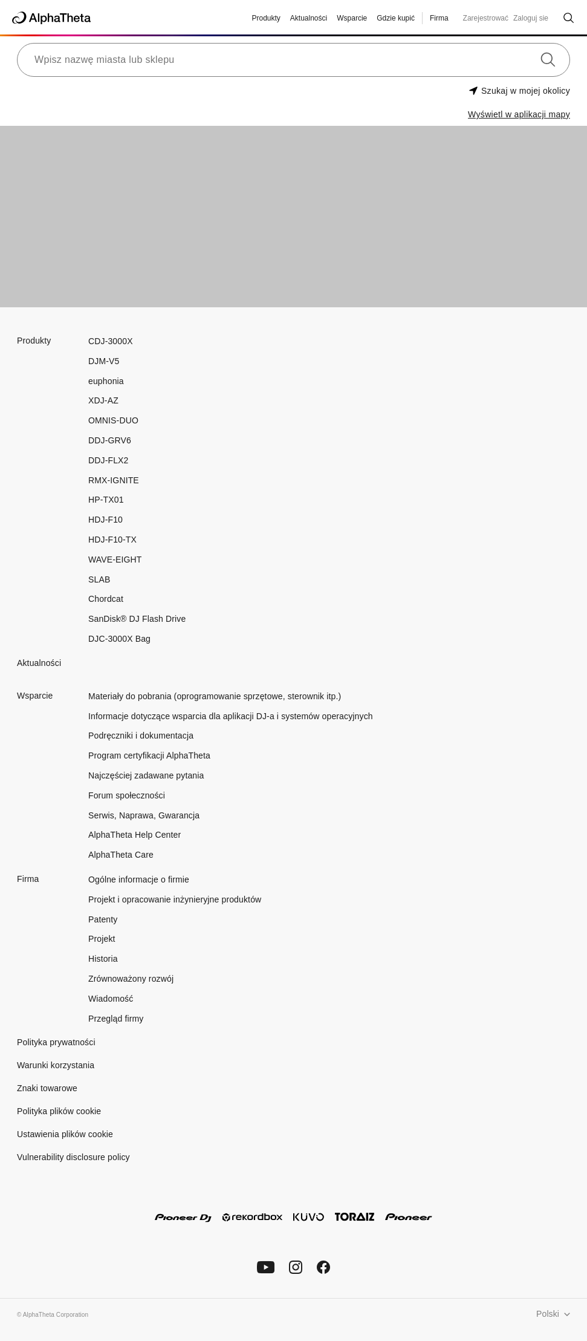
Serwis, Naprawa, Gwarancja (143, 815)
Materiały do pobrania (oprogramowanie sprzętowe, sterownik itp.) (214, 696)
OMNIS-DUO (113, 420)
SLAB (99, 579)
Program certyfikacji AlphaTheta (149, 755)
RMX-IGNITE (113, 480)
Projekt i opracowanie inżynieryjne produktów (174, 899)
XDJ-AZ (103, 400)
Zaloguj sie (530, 18)
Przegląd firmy (115, 1018)
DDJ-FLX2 (108, 460)
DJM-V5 (103, 361)
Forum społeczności (126, 795)
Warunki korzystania (55, 1065)
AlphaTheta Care (121, 855)
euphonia (106, 381)
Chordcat (105, 599)
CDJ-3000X (110, 341)
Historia (103, 959)
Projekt (101, 939)
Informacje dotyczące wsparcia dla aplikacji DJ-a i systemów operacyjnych (230, 716)
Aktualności (308, 18)
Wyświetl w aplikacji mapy (519, 114)
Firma (439, 18)
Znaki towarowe (47, 1088)
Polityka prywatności (56, 1042)
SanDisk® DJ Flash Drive (137, 619)
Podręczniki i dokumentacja (140, 735)
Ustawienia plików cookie (65, 1134)
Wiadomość (110, 998)
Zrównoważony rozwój (131, 979)
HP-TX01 (106, 499)
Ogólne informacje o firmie (138, 879)
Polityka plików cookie (59, 1111)
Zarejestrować (485, 18)
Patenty (102, 919)
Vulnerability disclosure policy (73, 1157)
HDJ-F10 (105, 519)
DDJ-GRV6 (109, 440)
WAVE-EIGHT (115, 559)
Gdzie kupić (396, 18)
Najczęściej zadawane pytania (146, 775)
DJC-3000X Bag (119, 639)
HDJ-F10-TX (112, 539)
